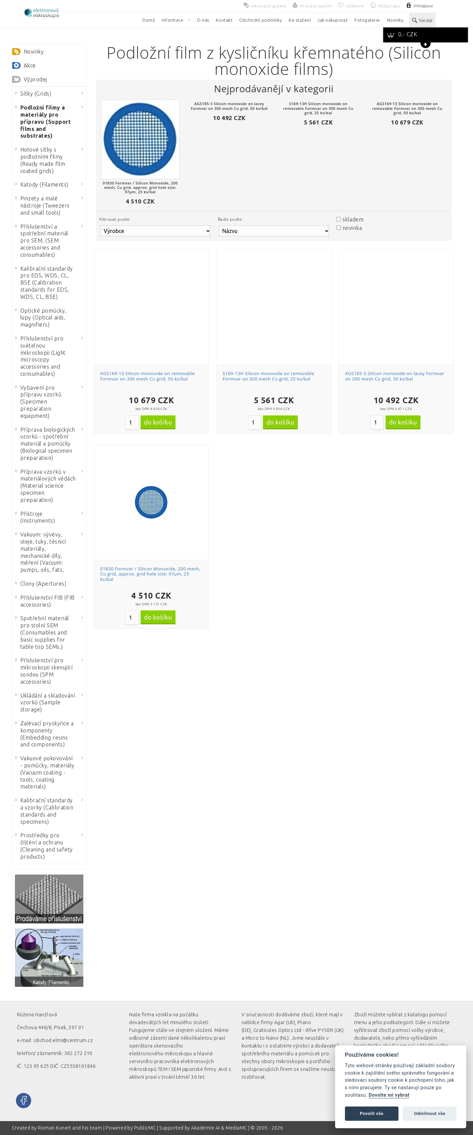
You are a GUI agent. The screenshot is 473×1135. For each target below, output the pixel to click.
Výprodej (35, 79)
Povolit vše (372, 1113)
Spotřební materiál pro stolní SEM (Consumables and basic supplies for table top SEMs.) (42, 632)
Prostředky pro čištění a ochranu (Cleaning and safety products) (44, 845)
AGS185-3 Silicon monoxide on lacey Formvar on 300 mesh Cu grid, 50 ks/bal (394, 376)
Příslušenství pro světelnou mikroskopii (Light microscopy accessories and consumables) (40, 356)
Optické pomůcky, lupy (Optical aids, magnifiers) (40, 318)
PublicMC (145, 1128)
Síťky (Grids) (33, 94)
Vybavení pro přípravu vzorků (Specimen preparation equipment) (38, 402)
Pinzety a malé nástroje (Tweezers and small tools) (42, 205)
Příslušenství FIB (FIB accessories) (45, 601)
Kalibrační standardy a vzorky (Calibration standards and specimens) (44, 810)
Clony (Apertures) (40, 584)
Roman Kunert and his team (70, 1128)
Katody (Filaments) (41, 184)
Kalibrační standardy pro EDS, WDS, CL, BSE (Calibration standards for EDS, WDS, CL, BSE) (44, 283)
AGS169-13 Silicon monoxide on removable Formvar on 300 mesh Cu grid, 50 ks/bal (147, 376)
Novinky (34, 51)
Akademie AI (205, 1128)
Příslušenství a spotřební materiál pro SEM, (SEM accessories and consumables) (41, 240)
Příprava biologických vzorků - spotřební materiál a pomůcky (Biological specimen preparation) (45, 444)
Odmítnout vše (429, 1113)
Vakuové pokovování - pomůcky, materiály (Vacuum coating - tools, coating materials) (45, 772)
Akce (30, 65)
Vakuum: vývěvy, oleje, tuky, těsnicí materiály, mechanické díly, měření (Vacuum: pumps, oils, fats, (40, 552)
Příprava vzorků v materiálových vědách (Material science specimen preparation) (45, 486)
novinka (352, 228)
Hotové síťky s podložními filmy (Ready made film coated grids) (40, 160)
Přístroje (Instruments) (35, 517)
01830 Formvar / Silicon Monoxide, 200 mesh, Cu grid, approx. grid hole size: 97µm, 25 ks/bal (150, 574)
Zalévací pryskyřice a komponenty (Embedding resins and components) (44, 733)
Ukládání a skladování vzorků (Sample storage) (45, 702)
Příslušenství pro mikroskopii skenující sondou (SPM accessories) (44, 670)
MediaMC (236, 1128)
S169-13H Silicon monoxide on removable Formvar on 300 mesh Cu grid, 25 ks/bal (268, 376)
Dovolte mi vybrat (389, 1095)
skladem (353, 219)
